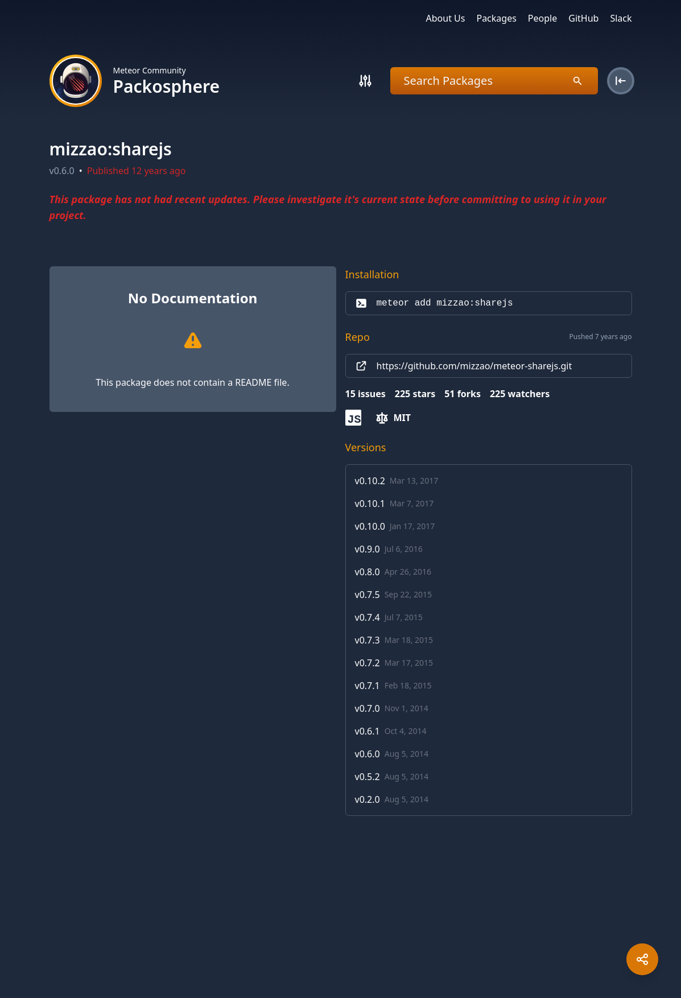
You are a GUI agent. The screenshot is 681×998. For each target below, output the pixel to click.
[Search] (365, 80)
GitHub (583, 18)
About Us (445, 18)
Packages (496, 18)
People (542, 18)
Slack (621, 18)
